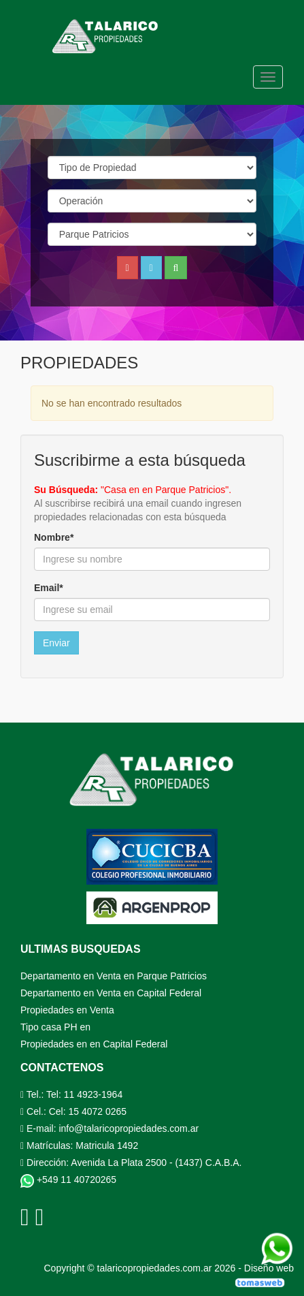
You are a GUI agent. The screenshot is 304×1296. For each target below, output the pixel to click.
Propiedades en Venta (67, 1010)
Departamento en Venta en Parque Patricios (113, 975)
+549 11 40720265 (68, 1179)
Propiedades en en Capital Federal (93, 1044)
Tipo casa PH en (55, 1027)
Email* (48, 587)
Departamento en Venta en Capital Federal (110, 992)
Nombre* (53, 537)
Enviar (56, 642)
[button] (151, 267)
